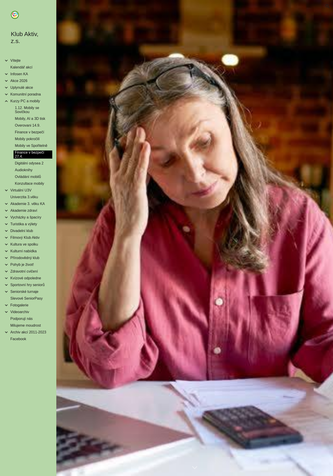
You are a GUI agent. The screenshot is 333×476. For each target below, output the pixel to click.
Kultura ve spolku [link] (24, 244)
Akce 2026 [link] (18, 81)
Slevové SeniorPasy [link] (26, 298)
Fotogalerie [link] (19, 305)
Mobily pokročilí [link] (27, 139)
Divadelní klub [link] (21, 231)
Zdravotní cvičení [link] (24, 271)
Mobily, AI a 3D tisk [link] (30, 119)
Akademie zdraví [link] (23, 210)
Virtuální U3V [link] (21, 190)
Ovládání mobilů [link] (28, 177)
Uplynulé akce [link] (21, 87)
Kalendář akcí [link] (21, 67)
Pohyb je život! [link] (22, 264)
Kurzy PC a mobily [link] (25, 101)
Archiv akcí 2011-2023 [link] (28, 332)
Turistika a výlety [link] (23, 224)
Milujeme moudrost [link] (25, 325)
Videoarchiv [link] (19, 312)
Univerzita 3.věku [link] (24, 197)
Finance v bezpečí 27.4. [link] (29, 154)
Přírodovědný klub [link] (24, 258)
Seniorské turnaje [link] (24, 292)
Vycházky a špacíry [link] (25, 217)
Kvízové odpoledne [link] (25, 278)
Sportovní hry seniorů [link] (27, 285)
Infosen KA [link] (19, 74)
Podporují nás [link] (21, 319)
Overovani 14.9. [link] (27, 125)
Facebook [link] (18, 339)
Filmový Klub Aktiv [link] (25, 237)
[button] (327, 6)
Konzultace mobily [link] (29, 183)
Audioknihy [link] (23, 170)
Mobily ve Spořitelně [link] (31, 146)
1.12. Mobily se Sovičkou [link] (27, 110)
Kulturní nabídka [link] (23, 251)
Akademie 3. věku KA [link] (27, 204)
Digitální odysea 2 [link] (29, 163)
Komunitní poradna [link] (25, 94)
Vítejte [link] (15, 60)
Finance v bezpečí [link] (29, 132)
